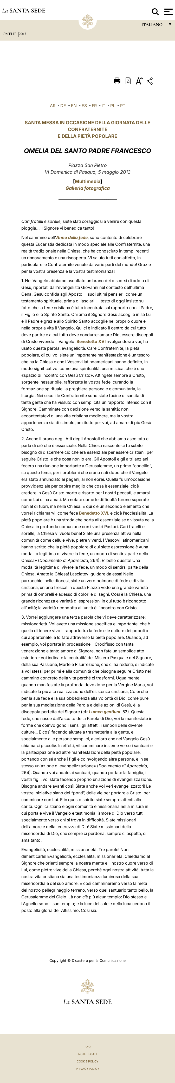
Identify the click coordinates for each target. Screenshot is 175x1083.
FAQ (87, 1047)
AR (52, 105)
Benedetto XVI (91, 341)
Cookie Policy (87, 1061)
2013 (22, 33)
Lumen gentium (104, 711)
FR (94, 105)
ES (84, 105)
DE (63, 105)
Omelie (10, 33)
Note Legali (87, 1054)
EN (74, 105)
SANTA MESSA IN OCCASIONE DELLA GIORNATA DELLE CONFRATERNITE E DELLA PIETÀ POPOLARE (87, 129)
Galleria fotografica (88, 188)
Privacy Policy (87, 1069)
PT (122, 105)
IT (103, 105)
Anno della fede (72, 237)
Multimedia (87, 181)
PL (112, 105)
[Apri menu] (168, 11)
